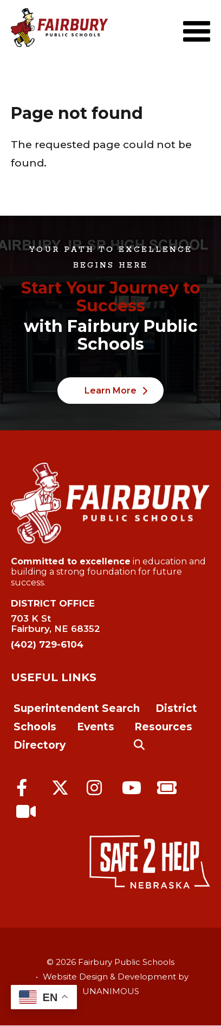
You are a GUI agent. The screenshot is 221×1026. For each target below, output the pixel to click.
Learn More (110, 390)
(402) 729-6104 (47, 644)
